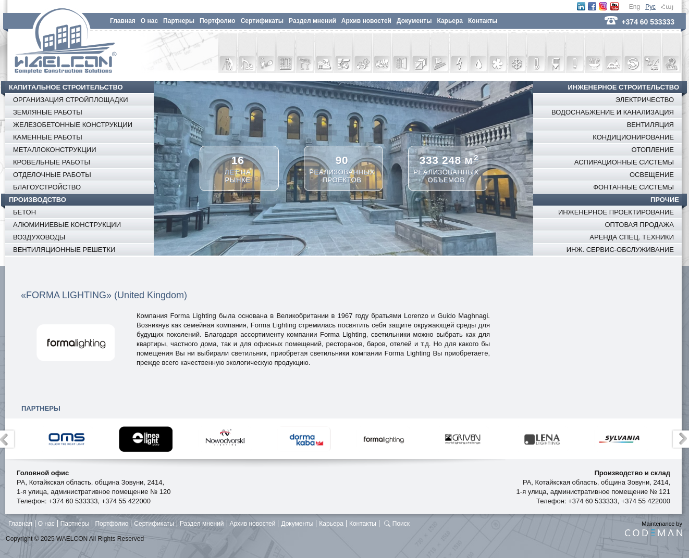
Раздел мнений (312, 20)
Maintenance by (653, 528)
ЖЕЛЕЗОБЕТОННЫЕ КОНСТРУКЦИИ (72, 125)
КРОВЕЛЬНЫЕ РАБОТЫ (51, 162)
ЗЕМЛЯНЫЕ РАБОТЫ (47, 112)
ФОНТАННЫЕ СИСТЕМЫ (633, 187)
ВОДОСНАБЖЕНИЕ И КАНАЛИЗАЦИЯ (612, 112)
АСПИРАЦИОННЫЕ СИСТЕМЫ (624, 162)
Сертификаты (262, 20)
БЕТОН (24, 212)
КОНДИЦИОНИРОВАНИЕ (633, 137)
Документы (414, 20)
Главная (123, 20)
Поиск (401, 523)
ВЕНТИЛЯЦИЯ (650, 125)
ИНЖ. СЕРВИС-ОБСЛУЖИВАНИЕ (620, 249)
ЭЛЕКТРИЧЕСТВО (645, 100)
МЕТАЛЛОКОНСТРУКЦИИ (54, 150)
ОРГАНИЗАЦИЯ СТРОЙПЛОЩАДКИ (70, 100)
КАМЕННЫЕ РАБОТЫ (47, 137)
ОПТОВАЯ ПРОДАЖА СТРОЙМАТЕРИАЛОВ (639, 230)
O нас (149, 20)
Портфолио (218, 20)
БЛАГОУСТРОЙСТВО (47, 187)
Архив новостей (366, 20)
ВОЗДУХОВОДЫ (39, 237)
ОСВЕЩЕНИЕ (652, 175)
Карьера (450, 20)
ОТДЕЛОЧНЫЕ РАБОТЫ (52, 175)
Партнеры (178, 20)
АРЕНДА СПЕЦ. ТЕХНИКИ (631, 237)
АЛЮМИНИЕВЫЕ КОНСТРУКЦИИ (67, 225)
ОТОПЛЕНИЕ (652, 150)
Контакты (483, 20)
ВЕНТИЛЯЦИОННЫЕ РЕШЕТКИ (64, 249)
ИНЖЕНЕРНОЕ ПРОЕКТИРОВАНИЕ (616, 212)
